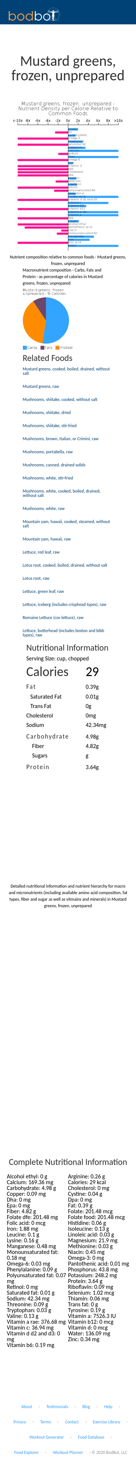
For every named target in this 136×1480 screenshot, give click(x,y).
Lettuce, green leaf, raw (43, 591)
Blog (86, 1406)
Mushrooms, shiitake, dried (47, 412)
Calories (47, 672)
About (26, 1406)
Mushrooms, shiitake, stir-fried (50, 425)
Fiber (38, 746)
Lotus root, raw (36, 578)
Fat (31, 687)
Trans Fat (40, 706)
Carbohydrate (47, 736)
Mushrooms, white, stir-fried (48, 477)
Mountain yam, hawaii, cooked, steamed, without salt (66, 523)
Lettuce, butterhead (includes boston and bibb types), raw (63, 633)
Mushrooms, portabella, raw (48, 451)
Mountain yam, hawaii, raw (47, 539)
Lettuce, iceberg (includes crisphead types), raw (65, 604)
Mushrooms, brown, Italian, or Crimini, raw (61, 438)
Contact (72, 1421)
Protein (38, 767)
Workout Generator (46, 1437)
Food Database (91, 1437)
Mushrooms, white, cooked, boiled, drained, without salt (62, 493)
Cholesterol (39, 715)
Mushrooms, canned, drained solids (54, 464)
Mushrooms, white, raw (44, 508)
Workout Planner (68, 1452)
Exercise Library (106, 1421)
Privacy (19, 1421)
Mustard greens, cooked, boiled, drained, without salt (66, 371)
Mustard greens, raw (41, 386)
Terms (45, 1421)
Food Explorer (26, 1452)
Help (108, 1406)
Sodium (35, 724)
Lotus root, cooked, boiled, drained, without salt (65, 565)
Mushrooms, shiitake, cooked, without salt (60, 399)
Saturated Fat (46, 696)
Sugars (40, 755)
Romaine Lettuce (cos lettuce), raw (53, 617)
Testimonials (57, 1406)
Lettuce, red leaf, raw (41, 552)
